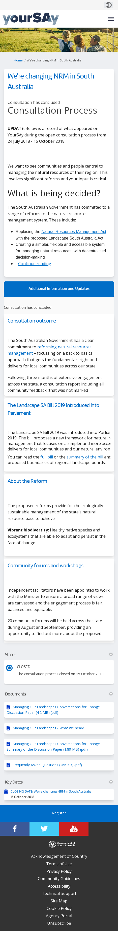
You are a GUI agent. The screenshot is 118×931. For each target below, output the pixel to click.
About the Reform (27, 481)
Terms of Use (59, 864)
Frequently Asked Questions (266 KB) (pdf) (47, 764)
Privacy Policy (59, 871)
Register (59, 813)
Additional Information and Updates (59, 289)
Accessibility (59, 886)
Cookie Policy (59, 908)
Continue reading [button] (34, 263)
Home (18, 60)
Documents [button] (59, 694)
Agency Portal (59, 915)
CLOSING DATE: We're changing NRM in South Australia (51, 791)
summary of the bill (85, 457)
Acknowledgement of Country (59, 856)
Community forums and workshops (45, 566)
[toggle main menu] (111, 19)
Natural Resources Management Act (73, 231)
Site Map (59, 901)
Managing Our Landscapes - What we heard (48, 728)
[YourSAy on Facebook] (15, 829)
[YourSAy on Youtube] (73, 829)
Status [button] (59, 655)
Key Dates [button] (59, 782)
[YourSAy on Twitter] (44, 829)
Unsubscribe (59, 923)
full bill (46, 457)
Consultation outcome (32, 321)
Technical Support (59, 893)
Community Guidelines (59, 878)
